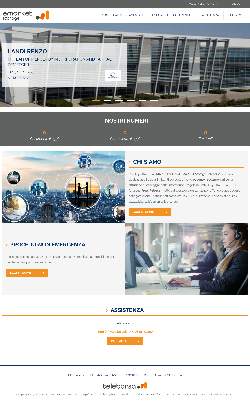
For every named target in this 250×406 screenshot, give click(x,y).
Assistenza (210, 15)
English (237, 4)
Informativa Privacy (105, 375)
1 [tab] (96, 101)
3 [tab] (119, 101)
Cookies (132, 375)
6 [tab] (154, 101)
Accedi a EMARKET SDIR (203, 4)
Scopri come (20, 273)
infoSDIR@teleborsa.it (112, 331)
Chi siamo (235, 15)
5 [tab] (142, 101)
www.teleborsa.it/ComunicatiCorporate (153, 201)
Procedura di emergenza (163, 375)
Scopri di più (143, 212)
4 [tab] (131, 101)
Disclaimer (76, 375)
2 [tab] (107, 101)
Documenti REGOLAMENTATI (172, 15)
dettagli (118, 341)
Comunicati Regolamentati (122, 15)
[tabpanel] (125, 65)
